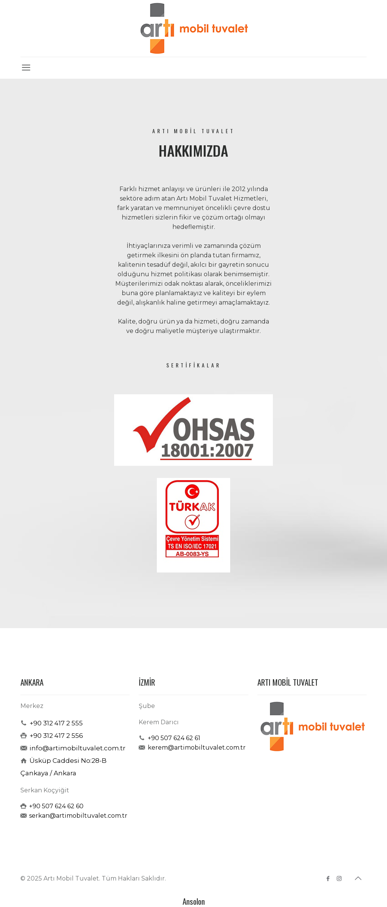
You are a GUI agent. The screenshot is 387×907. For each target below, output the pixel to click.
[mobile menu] (26, 67)
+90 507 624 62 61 (174, 738)
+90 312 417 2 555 (56, 723)
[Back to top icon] (359, 878)
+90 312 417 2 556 (56, 735)
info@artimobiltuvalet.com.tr (77, 748)
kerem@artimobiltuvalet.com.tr (197, 747)
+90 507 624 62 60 (56, 806)
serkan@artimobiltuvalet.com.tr (78, 815)
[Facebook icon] (328, 878)
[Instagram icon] (339, 878)
